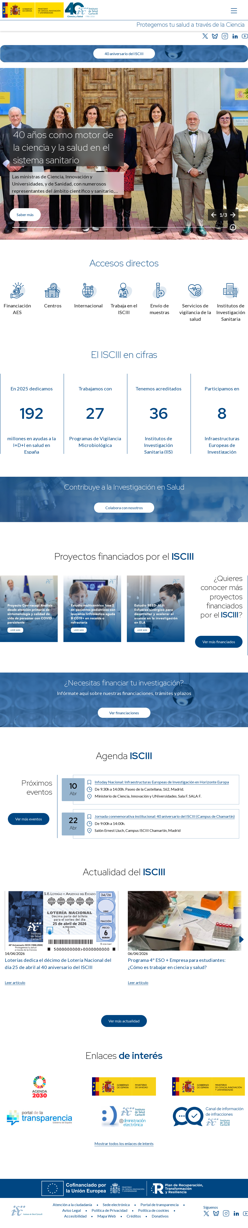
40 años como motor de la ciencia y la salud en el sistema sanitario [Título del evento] (63, 147)
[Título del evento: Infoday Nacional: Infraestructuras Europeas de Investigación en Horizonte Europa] (161, 782)
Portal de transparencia (159, 1204)
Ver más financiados (218, 641)
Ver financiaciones (124, 712)
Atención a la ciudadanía (72, 1204)
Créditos (134, 1216)
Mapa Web (106, 1216)
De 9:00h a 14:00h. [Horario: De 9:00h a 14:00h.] (106, 823)
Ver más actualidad (124, 1021)
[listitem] (124, 154)
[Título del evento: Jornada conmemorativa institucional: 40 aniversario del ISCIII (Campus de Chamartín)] (161, 816)
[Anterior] (213, 215)
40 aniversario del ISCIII (124, 53)
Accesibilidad (75, 1216)
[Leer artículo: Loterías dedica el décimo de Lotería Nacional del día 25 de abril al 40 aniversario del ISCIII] (61, 938)
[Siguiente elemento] (241, 939)
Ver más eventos (28, 819)
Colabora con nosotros (124, 507)
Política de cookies (153, 1210)
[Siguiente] (232, 215)
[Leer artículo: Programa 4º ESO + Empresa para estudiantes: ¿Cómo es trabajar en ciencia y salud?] (184, 938)
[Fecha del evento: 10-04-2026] (73, 789)
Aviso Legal (71, 1210)
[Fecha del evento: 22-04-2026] (73, 824)
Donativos (160, 1216)
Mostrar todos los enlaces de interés (124, 1143)
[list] (124, 154)
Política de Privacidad (109, 1210)
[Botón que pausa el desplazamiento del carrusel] (233, 227)
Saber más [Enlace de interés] (25, 214)
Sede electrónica (116, 1204)
